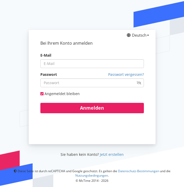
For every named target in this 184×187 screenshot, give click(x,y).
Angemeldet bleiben (62, 93)
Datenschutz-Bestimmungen (138, 171)
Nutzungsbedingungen (91, 175)
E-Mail (45, 55)
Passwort (48, 74)
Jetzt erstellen (112, 154)
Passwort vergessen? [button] (126, 74)
